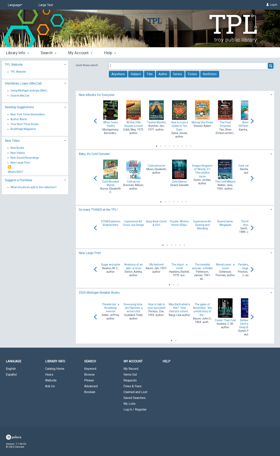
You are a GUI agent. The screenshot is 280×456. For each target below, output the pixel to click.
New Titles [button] (12, 141)
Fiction (192, 74)
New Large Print (20, 162)
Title (150, 74)
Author (162, 74)
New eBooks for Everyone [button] (96, 95)
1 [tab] (156, 145)
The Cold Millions (225, 181)
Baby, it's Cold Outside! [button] (94, 154)
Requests (130, 380)
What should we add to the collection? (33, 187)
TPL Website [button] (14, 64)
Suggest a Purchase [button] (18, 180)
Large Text (45, 5)
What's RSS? (15, 171)
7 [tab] (182, 145)
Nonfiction (210, 74)
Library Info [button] (17, 52)
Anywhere (118, 74)
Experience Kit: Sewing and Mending (202, 225)
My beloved (157, 264)
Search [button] (48, 52)
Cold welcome (156, 165)
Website (51, 380)
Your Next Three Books (24, 124)
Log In (273, 4)
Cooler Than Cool (225, 320)
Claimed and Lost (135, 392)
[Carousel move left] (95, 121)
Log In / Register (135, 409)
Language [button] (13, 361)
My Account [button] (80, 52)
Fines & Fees (132, 386)
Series (177, 74)
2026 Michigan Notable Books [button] (99, 292)
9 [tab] (191, 145)
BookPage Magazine (23, 129)
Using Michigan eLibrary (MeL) (28, 90)
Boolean (89, 392)
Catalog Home (54, 369)
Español (11, 374)
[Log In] (267, 4)
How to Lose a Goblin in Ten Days (179, 126)
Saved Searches (134, 398)
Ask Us (50, 386)
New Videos (17, 152)
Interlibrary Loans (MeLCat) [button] (23, 83)
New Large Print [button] (90, 253)
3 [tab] (165, 145)
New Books (17, 148)
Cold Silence (179, 181)
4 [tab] (169, 145)
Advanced (91, 386)
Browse (89, 374)
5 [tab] (173, 145)
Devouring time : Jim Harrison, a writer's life (134, 308)
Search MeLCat (19, 95)
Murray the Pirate (202, 122)
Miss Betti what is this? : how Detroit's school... (179, 308)
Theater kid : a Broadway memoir (110, 308)
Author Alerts (18, 119)
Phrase (89, 380)
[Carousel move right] (252, 121)
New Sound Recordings (24, 157)
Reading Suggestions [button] (19, 107)
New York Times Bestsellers (27, 114)
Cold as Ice (133, 181)
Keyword (90, 369)
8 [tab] (186, 145)
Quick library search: (87, 65)
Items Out (130, 374)
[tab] (175, 94)
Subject (136, 74)
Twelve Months (156, 122)
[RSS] (9, 167)
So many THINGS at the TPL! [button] (98, 209)
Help (166, 361)
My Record (130, 369)
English (11, 369)
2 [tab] (161, 145)
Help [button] (110, 52)
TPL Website (18, 71)
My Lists (129, 404)
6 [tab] (178, 145)
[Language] (14, 5)
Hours (49, 374)
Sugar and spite (110, 264)
